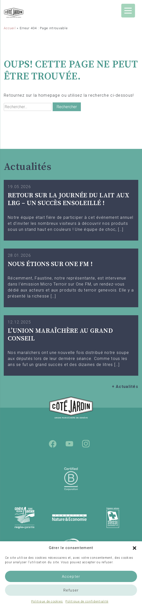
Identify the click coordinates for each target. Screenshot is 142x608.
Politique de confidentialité (86, 601)
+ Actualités (125, 386)
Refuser (71, 590)
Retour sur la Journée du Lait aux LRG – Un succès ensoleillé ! (68, 199)
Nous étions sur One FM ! (50, 264)
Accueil (10, 28)
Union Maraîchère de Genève (24, 13)
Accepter (71, 576)
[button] (134, 547)
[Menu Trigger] (128, 10)
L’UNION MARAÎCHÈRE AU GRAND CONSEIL (60, 335)
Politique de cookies (47, 601)
